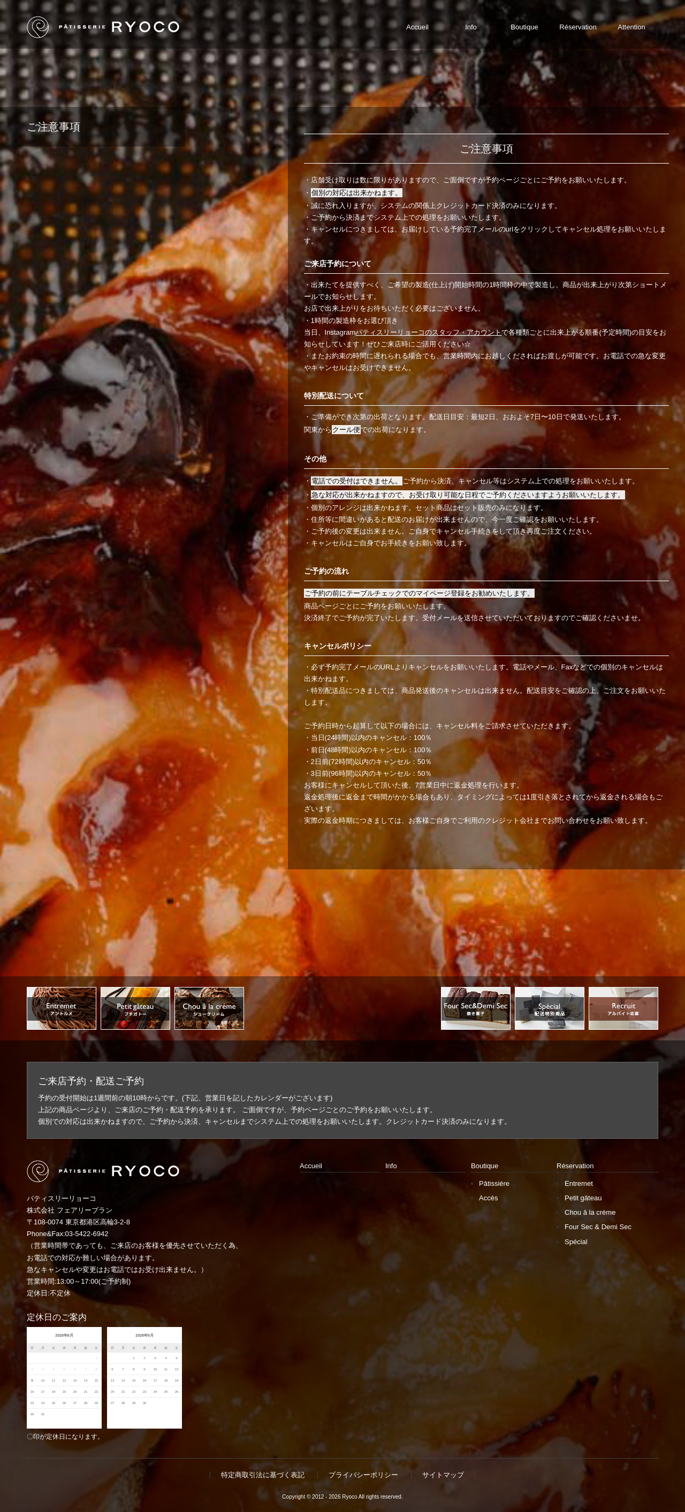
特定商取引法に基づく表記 (263, 1475)
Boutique (484, 1166)
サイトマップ (443, 1475)
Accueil (311, 1166)
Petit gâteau (583, 1198)
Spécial (576, 1242)
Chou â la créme (590, 1212)
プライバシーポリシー (363, 1475)
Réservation (575, 1166)
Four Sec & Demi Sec (598, 1227)
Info (391, 1166)
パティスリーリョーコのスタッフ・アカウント (428, 332)
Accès (488, 1198)
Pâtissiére (494, 1183)
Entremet (579, 1183)
